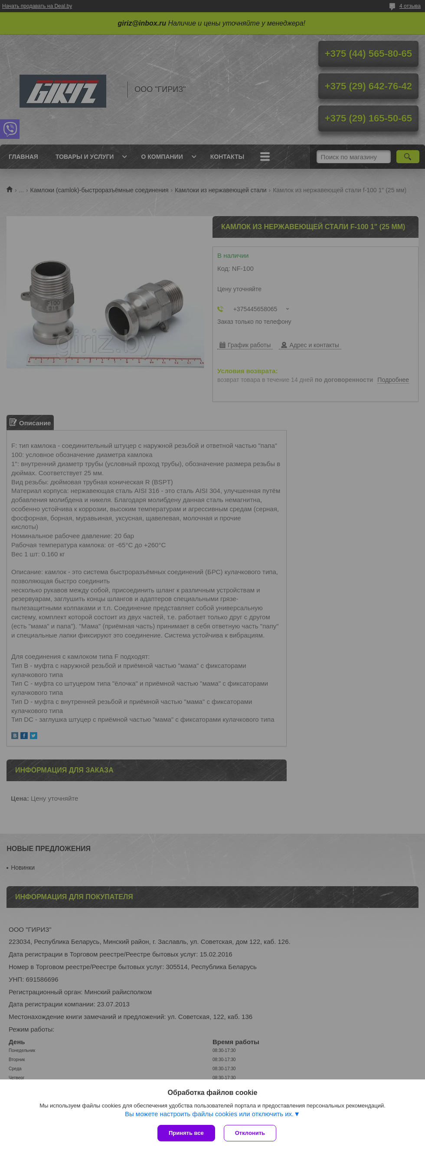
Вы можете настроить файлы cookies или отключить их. (209, 1114)
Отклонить (250, 1133)
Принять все (186, 1133)
